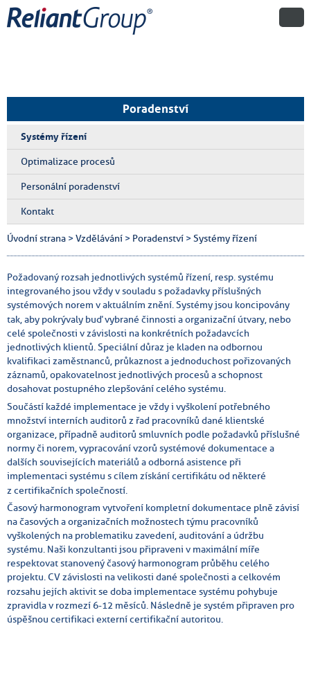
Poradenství (155, 108)
